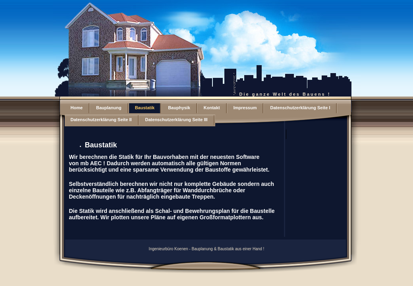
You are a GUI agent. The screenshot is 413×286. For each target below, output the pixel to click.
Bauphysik (179, 107)
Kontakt (212, 107)
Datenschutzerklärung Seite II (101, 119)
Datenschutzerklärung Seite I (300, 107)
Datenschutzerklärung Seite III (176, 119)
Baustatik (145, 107)
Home (77, 107)
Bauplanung (109, 107)
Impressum (245, 107)
